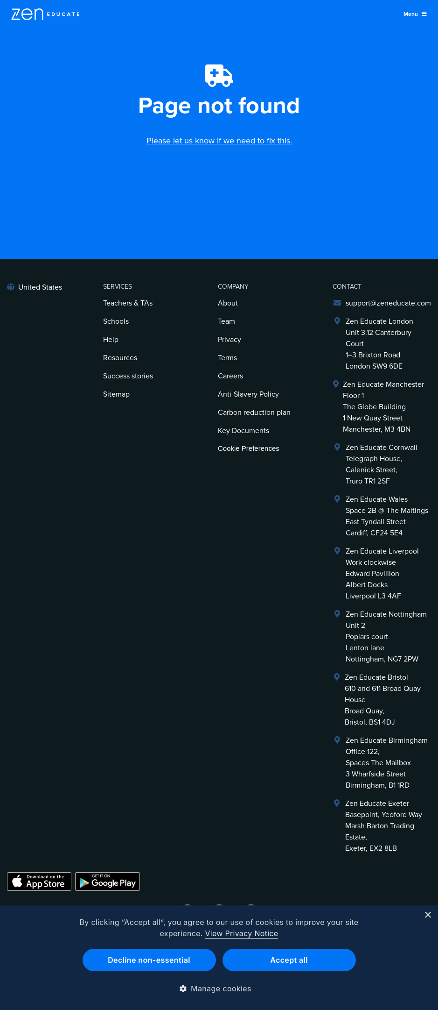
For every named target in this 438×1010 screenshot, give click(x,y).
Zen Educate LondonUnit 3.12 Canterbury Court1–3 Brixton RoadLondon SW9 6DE (379, 344)
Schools (116, 321)
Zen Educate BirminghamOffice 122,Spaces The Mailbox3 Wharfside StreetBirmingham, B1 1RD (387, 763)
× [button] (427, 915)
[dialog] (219, 957)
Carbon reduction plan (254, 412)
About (228, 303)
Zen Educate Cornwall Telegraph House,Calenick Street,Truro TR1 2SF (381, 464)
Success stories (128, 376)
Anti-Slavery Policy (248, 394)
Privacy (229, 339)
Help (110, 339)
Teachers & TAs (128, 303)
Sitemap (116, 394)
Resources (120, 358)
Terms (227, 358)
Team (226, 321)
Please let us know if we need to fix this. (219, 140)
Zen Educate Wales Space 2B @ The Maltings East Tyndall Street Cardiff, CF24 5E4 (387, 516)
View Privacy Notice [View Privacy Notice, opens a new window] (241, 933)
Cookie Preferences (248, 448)
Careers (230, 376)
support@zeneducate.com (388, 303)
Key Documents (243, 430)
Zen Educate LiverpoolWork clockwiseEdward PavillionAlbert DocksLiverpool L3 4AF (382, 574)
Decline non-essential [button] (149, 960)
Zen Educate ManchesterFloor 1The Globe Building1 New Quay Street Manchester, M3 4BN (383, 407)
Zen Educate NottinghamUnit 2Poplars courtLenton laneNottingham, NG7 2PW (386, 637)
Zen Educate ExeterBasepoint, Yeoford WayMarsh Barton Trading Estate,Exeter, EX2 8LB (383, 826)
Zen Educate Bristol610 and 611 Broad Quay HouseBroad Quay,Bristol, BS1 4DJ (383, 700)
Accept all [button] (289, 960)
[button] (219, 988)
